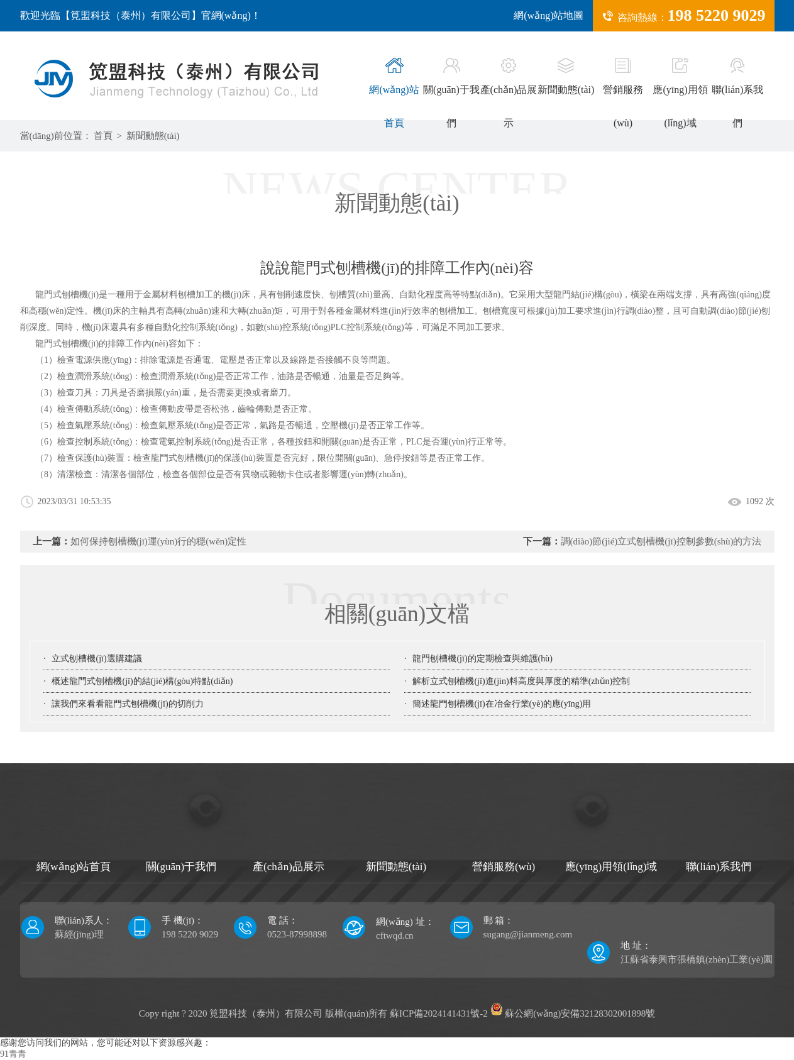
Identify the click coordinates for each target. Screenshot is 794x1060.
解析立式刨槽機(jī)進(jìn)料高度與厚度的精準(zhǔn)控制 (521, 681)
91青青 (13, 1054)
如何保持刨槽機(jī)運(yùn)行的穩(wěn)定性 (158, 541)
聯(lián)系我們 (738, 93)
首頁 (103, 136)
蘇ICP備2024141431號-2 (439, 1013)
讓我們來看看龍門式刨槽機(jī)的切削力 (127, 704)
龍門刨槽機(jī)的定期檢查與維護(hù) (482, 658)
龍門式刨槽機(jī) (67, 343)
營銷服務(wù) (623, 93)
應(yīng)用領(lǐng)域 (680, 93)
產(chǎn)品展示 (509, 93)
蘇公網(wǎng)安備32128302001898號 (573, 1013)
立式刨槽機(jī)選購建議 (96, 658)
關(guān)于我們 (451, 93)
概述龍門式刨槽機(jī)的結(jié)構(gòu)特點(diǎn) (142, 681)
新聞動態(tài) (566, 76)
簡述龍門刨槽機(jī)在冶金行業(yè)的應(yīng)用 (501, 704)
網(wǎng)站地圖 (548, 15)
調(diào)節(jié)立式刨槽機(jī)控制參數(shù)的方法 (661, 541)
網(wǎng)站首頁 (394, 93)
